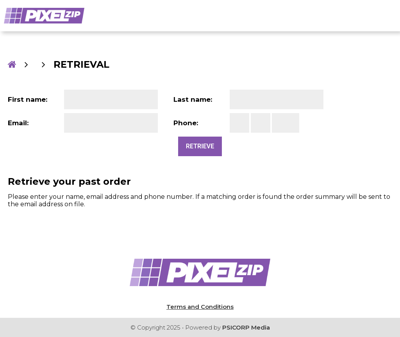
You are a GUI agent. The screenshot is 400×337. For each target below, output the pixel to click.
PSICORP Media (246, 327)
